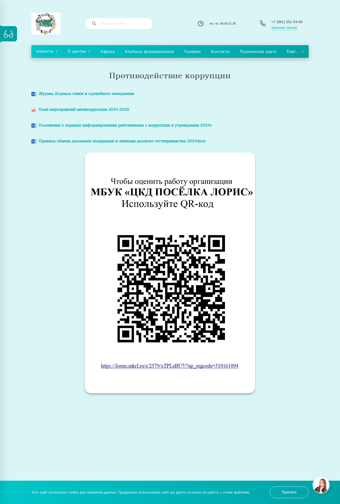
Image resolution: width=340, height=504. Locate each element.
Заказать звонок (284, 28)
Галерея (192, 52)
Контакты (220, 52)
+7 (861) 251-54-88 (287, 22)
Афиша (107, 52)
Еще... (295, 51)
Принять (289, 492)
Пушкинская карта (258, 52)
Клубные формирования (149, 52)
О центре (79, 51)
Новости (46, 51)
